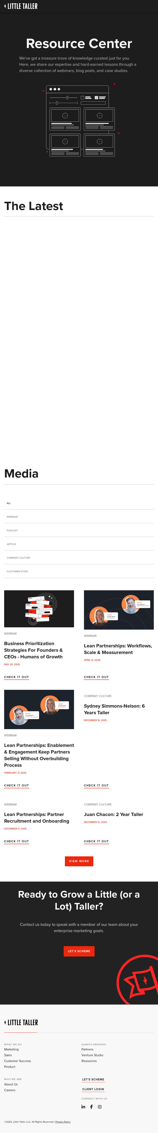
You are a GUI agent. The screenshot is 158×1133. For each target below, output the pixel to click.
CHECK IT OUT (16, 677)
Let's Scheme (93, 1080)
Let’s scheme (79, 951)
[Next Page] (79, 856)
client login (93, 1089)
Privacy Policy (62, 1122)
